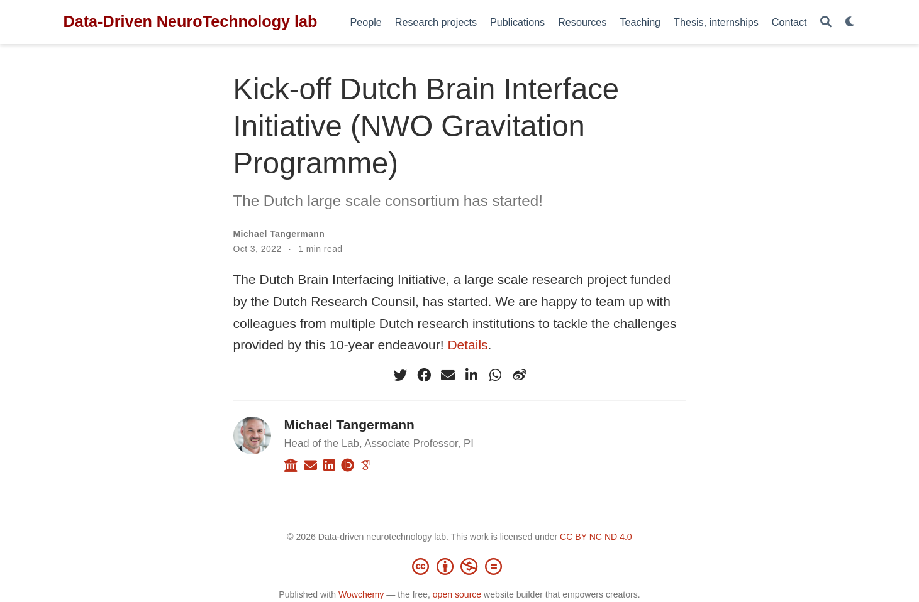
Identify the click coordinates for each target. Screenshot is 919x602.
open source (457, 594)
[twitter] (400, 375)
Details (467, 344)
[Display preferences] (850, 22)
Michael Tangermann (279, 234)
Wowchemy (361, 594)
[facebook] (424, 375)
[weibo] (519, 375)
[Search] (826, 22)
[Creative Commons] (460, 566)
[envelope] (447, 375)
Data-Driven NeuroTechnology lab (191, 21)
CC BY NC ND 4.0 (596, 537)
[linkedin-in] (471, 375)
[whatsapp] (495, 375)
